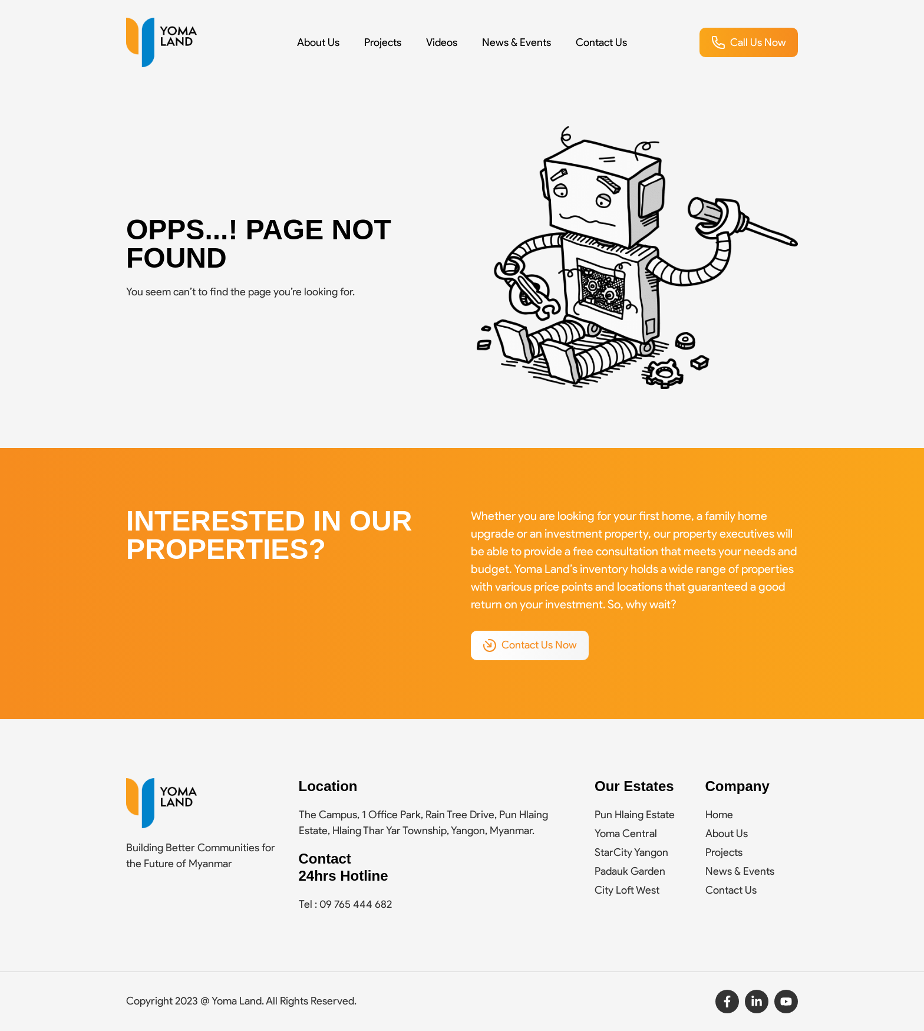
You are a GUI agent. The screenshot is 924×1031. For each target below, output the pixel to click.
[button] (748, 42)
